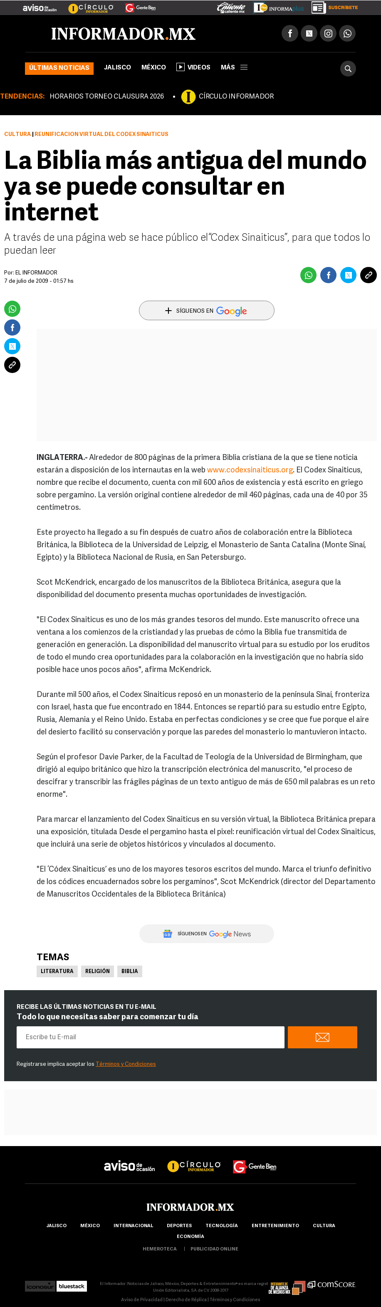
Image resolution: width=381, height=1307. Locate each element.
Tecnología (221, 1226)
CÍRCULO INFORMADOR (236, 97)
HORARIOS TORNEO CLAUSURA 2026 (106, 97)
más (234, 68)
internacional (133, 1226)
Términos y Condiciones (126, 1064)
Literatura (57, 971)
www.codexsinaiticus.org (250, 470)
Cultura (17, 134)
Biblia (129, 971)
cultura (324, 1226)
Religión (97, 971)
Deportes (179, 1226)
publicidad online (214, 1249)
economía (190, 1237)
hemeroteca (160, 1249)
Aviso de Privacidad (142, 1300)
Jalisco (117, 68)
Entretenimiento (275, 1226)
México (153, 68)
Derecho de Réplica (186, 1300)
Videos (193, 67)
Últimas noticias (59, 68)
